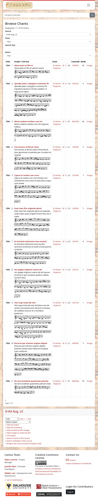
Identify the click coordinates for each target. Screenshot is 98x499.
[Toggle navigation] (88, 5)
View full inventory (14, 427)
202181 (75, 269)
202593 (75, 208)
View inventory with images (18, 430)
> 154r (28, 419)
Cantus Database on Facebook (78, 463)
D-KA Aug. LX (14, 411)
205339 (75, 147)
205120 (75, 302)
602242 (75, 83)
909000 (75, 65)
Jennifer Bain (11, 466)
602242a (75, 121)
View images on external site (18, 433)
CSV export (11, 435)
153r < (22, 419)
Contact (71, 460)
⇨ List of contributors (13, 480)
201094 (75, 175)
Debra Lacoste (11, 459)
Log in (70, 491)
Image (89, 65)
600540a (75, 381)
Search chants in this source (18, 438)
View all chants (13, 425)
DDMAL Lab (10, 473)
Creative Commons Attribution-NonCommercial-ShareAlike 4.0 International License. (48, 471)
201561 (75, 241)
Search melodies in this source (19, 441)
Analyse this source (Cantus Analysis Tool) (24, 443)
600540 (75, 343)
